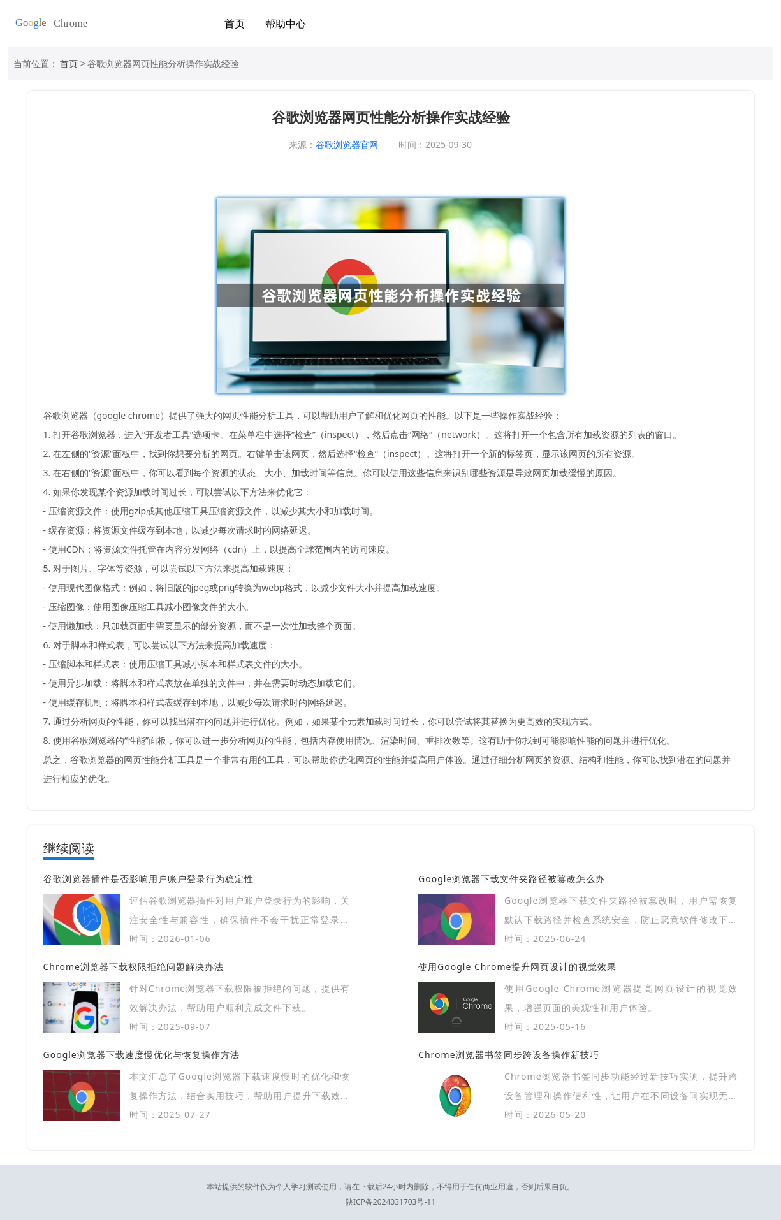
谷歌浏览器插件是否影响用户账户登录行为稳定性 (148, 879)
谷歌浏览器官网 (347, 144)
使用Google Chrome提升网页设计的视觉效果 (517, 967)
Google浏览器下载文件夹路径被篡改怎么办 (511, 879)
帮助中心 (285, 24)
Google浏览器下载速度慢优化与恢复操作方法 (141, 1055)
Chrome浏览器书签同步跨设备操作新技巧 (508, 1055)
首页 (234, 24)
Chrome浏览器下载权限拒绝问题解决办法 (133, 967)
